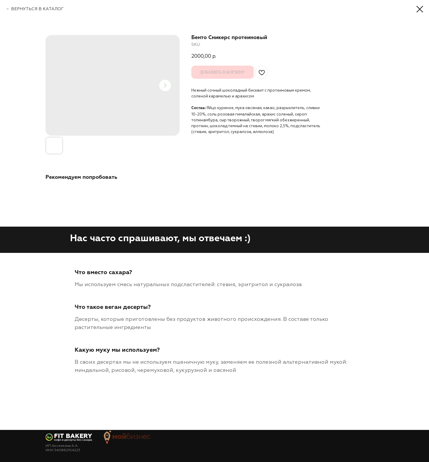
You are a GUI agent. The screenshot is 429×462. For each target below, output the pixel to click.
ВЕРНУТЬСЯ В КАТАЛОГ (37, 8)
